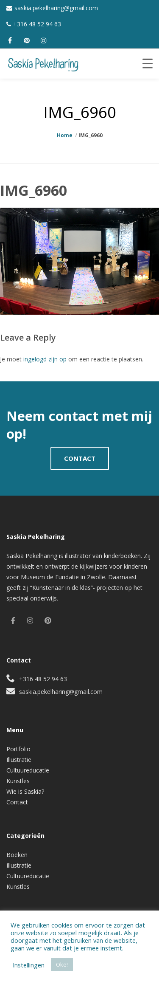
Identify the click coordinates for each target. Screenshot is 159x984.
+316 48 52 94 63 (37, 24)
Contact (17, 802)
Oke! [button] (62, 964)
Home (65, 135)
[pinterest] (26, 40)
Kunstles (18, 781)
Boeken (17, 855)
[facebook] (9, 40)
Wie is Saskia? (25, 791)
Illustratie (18, 760)
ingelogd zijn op (45, 359)
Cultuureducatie (27, 770)
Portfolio (18, 749)
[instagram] (43, 40)
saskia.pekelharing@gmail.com (56, 8)
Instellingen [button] (29, 965)
